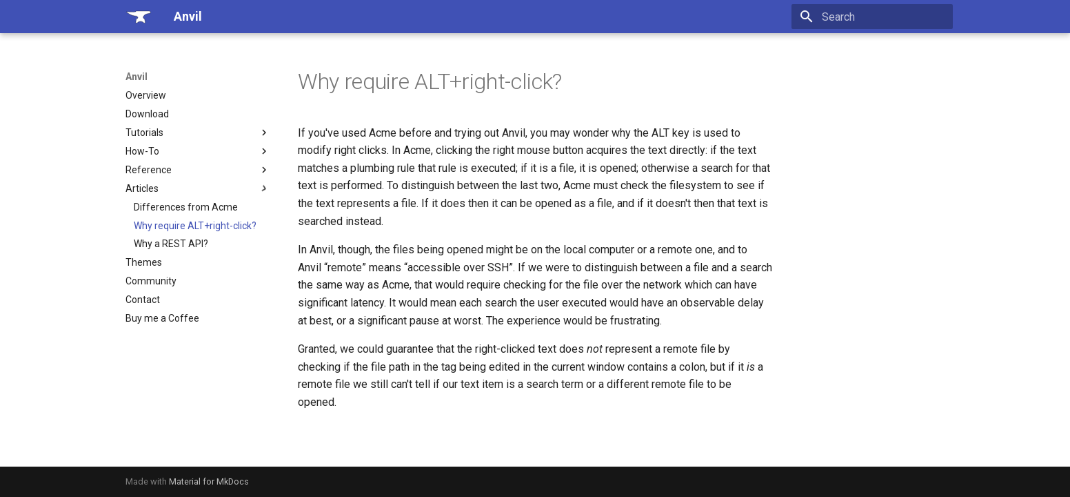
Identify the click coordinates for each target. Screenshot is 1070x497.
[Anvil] (138, 16)
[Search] (872, 16)
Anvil (136, 76)
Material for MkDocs (209, 481)
